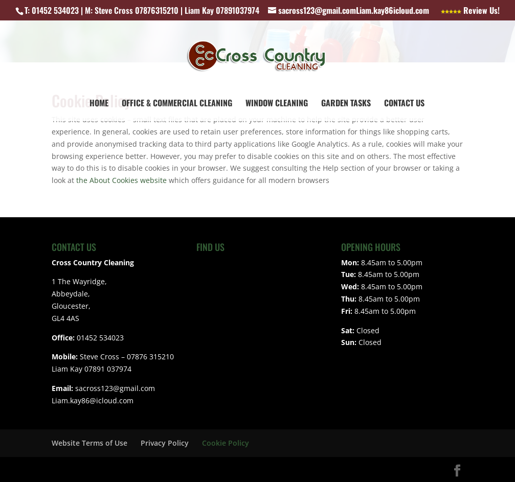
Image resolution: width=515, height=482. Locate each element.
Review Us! (470, 11)
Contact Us (404, 104)
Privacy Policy (165, 443)
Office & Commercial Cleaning (177, 104)
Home (98, 104)
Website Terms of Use (89, 443)
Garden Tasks (346, 104)
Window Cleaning (276, 104)
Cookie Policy (225, 443)
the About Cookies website (121, 180)
